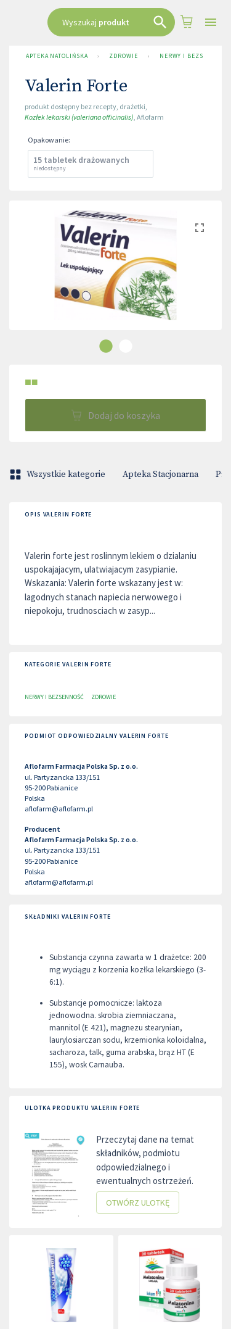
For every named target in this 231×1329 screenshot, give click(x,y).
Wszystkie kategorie (58, 474)
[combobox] (111, 22)
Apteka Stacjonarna (160, 474)
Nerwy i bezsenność (54, 697)
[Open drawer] (211, 22)
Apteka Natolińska (56, 56)
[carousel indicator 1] (106, 346)
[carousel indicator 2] (126, 346)
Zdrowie (123, 56)
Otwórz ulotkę (138, 1203)
